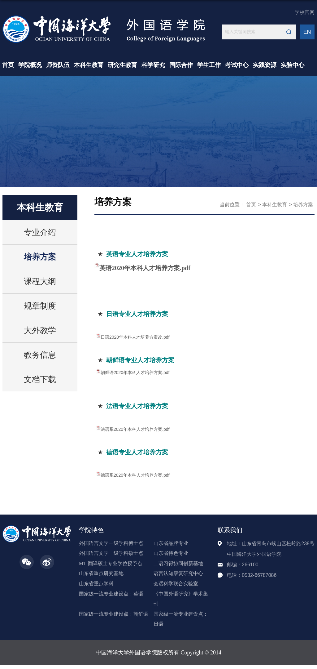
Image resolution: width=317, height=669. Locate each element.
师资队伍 (58, 65)
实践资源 (264, 65)
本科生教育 (88, 65)
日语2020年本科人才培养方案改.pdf (135, 337)
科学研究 (153, 65)
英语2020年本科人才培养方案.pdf (144, 268)
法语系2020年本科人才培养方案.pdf (135, 429)
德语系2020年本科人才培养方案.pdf (135, 475)
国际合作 (181, 65)
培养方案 (303, 204)
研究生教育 (122, 65)
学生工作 (209, 65)
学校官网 (305, 12)
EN (307, 32)
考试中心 (237, 65)
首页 (8, 65)
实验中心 (292, 65)
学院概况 (30, 65)
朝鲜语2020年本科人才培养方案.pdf (135, 372)
